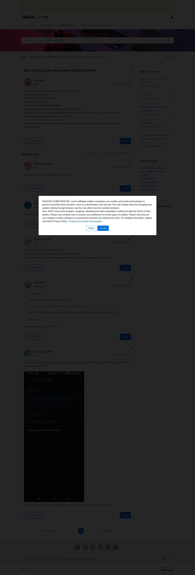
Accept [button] (103, 304)
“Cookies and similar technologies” (106, 297)
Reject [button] (91, 304)
